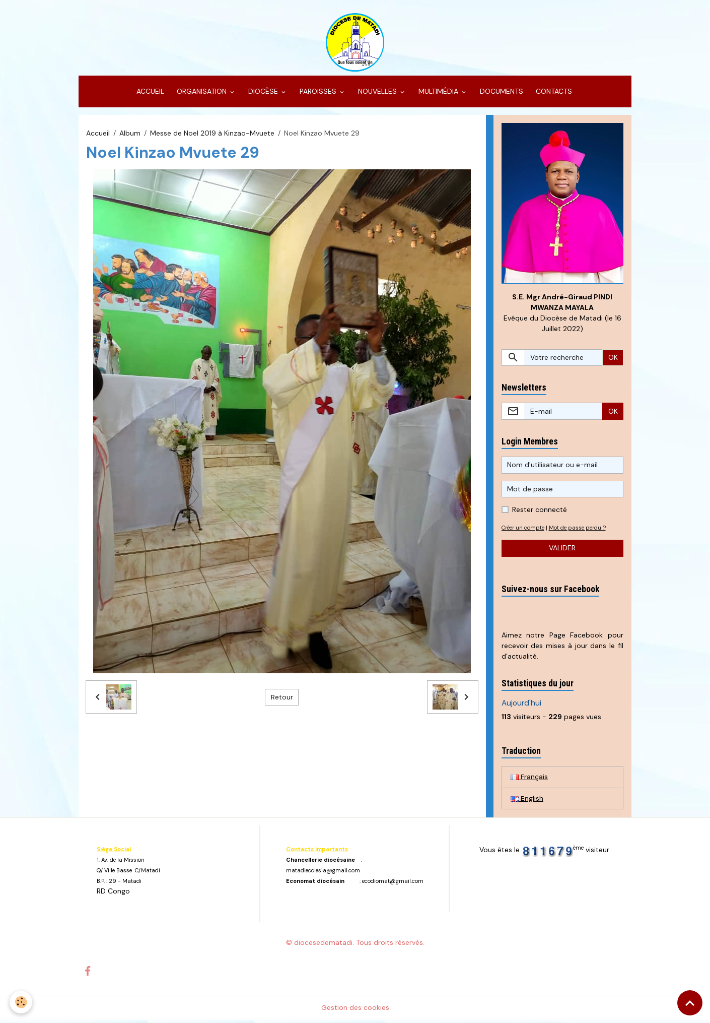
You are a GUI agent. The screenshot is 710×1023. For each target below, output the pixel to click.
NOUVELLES (377, 93)
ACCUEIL (149, 93)
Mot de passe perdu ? (583, 530)
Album (129, 135)
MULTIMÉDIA (438, 93)
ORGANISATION (202, 93)
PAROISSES (318, 93)
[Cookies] (21, 1002)
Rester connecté (539, 512)
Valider (562, 550)
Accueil (98, 135)
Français (529, 779)
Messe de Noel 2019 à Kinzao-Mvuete (212, 135)
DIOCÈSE (263, 93)
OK (613, 359)
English (527, 801)
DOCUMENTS (500, 93)
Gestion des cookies (355, 1009)
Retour (282, 699)
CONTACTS (553, 93)
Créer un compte (525, 530)
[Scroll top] (689, 1002)
